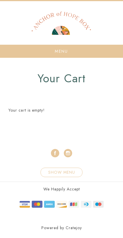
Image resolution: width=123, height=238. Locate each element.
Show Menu (61, 172)
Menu (61, 51)
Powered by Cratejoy (61, 228)
